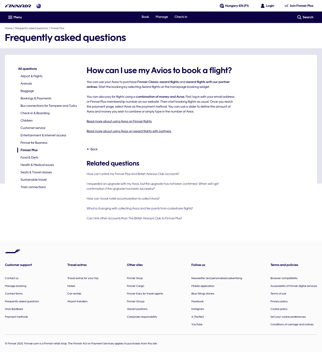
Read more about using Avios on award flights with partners (129, 131)
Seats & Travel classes (36, 172)
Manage (162, 17)
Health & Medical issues (37, 165)
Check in (181, 17)
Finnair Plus (57, 28)
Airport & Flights (32, 76)
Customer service (33, 128)
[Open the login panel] (267, 6)
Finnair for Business (34, 143)
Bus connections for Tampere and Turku (49, 106)
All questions (27, 69)
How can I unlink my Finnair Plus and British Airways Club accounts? (133, 174)
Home (9, 28)
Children (27, 120)
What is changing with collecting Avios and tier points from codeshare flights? (140, 208)
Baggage (27, 91)
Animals (26, 83)
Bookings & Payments (36, 98)
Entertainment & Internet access (43, 135)
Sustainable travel (34, 180)
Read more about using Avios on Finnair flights (119, 121)
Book (145, 17)
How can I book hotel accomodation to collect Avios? (123, 198)
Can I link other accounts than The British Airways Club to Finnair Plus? (134, 218)
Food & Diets (29, 157)
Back (92, 149)
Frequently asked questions (31, 28)
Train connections (33, 187)
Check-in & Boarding (35, 113)
